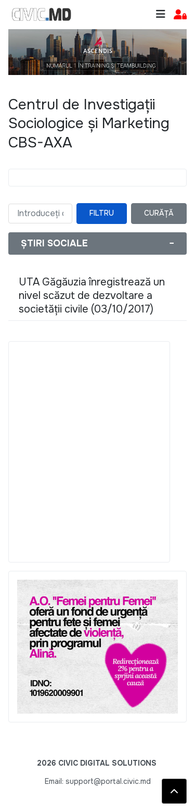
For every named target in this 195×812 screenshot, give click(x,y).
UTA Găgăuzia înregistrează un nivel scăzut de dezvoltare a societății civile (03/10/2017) (92, 296)
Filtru (101, 213)
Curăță (159, 213)
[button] (180, 15)
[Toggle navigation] (160, 14)
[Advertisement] (97, 452)
